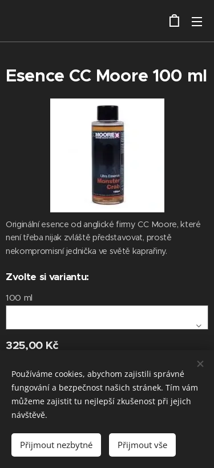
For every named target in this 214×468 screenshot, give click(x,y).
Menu (197, 21)
